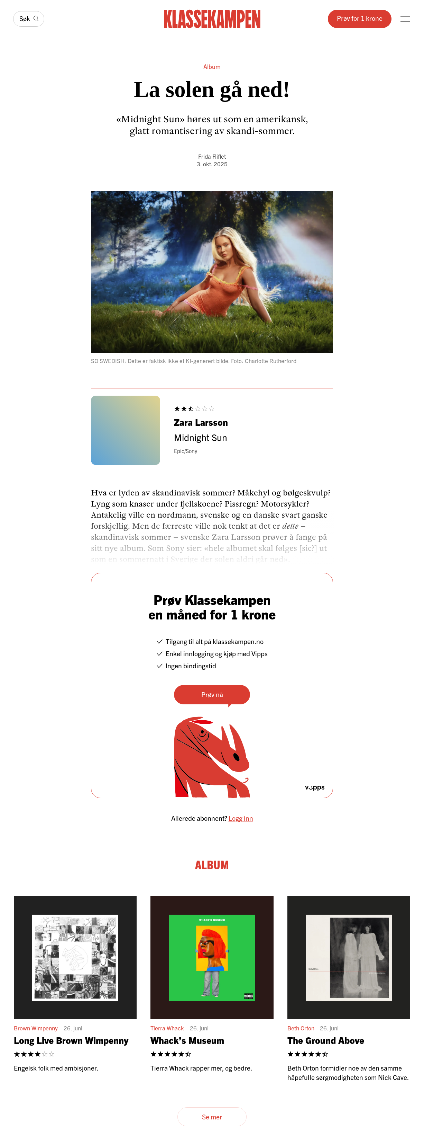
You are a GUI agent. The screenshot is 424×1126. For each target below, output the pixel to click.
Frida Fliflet (212, 156)
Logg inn (241, 817)
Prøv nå (212, 694)
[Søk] (28, 18)
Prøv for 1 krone (359, 18)
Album (212, 66)
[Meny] (405, 19)
